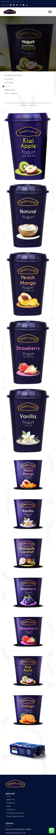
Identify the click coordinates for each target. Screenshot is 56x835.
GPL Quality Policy (15, 813)
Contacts (11, 810)
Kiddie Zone (10, 90)
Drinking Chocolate (13, 75)
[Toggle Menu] (50, 12)
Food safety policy (15, 816)
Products (11, 803)
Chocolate (9, 83)
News (9, 806)
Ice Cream (9, 79)
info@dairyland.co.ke (15, 833)
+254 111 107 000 (17, 1)
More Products (11, 93)
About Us (11, 799)
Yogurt (7, 86)
